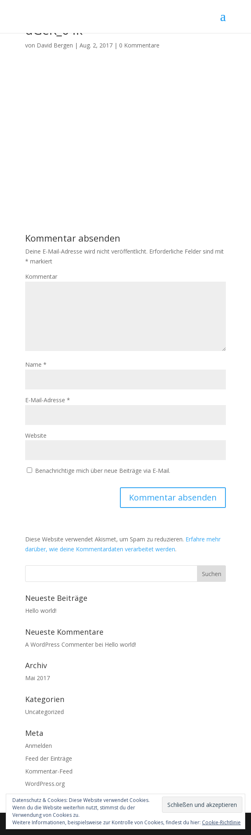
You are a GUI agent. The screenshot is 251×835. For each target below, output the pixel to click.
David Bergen (55, 45)
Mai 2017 (37, 678)
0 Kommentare (139, 45)
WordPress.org (45, 784)
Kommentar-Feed (49, 771)
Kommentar (41, 276)
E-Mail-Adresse (47, 400)
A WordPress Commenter (59, 644)
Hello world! (40, 610)
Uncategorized (44, 712)
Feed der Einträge (48, 758)
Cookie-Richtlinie (221, 822)
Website (36, 435)
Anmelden (38, 746)
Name (36, 364)
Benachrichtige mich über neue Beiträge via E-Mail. (102, 470)
